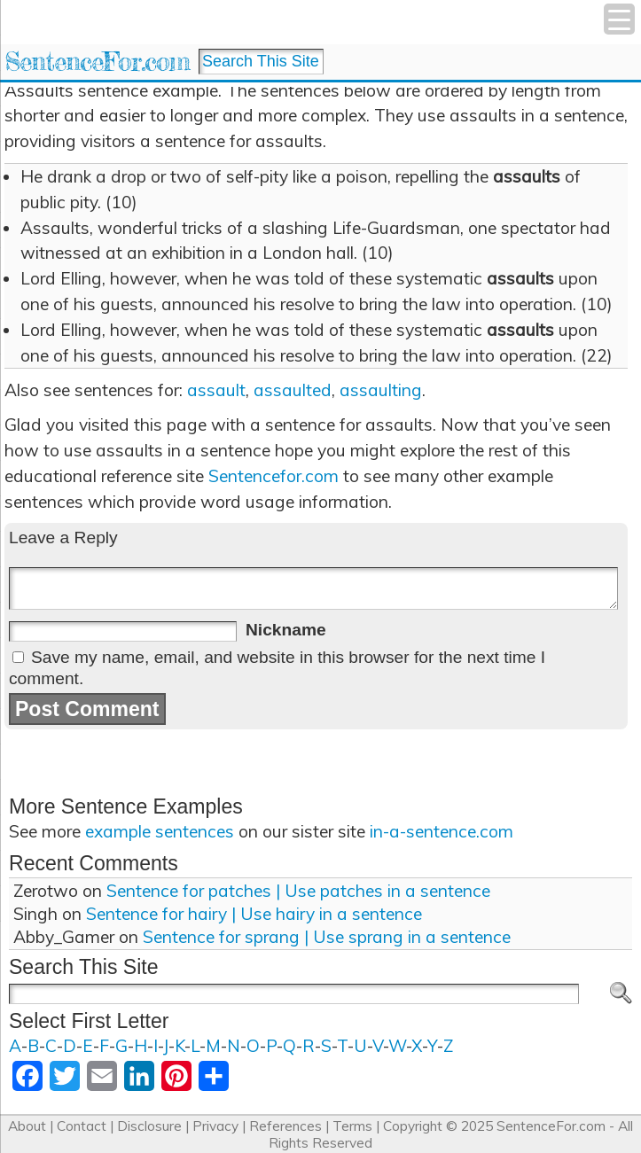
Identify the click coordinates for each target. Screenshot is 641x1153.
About (27, 1126)
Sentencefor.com (273, 476)
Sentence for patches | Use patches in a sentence (298, 890)
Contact (81, 1126)
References (285, 1126)
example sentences (159, 831)
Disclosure (149, 1126)
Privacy (215, 1126)
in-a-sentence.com (441, 831)
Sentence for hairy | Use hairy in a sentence (254, 913)
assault (216, 390)
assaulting (381, 390)
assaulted (293, 390)
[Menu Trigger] (619, 19)
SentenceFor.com (97, 61)
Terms (352, 1126)
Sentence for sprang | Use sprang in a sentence (327, 936)
